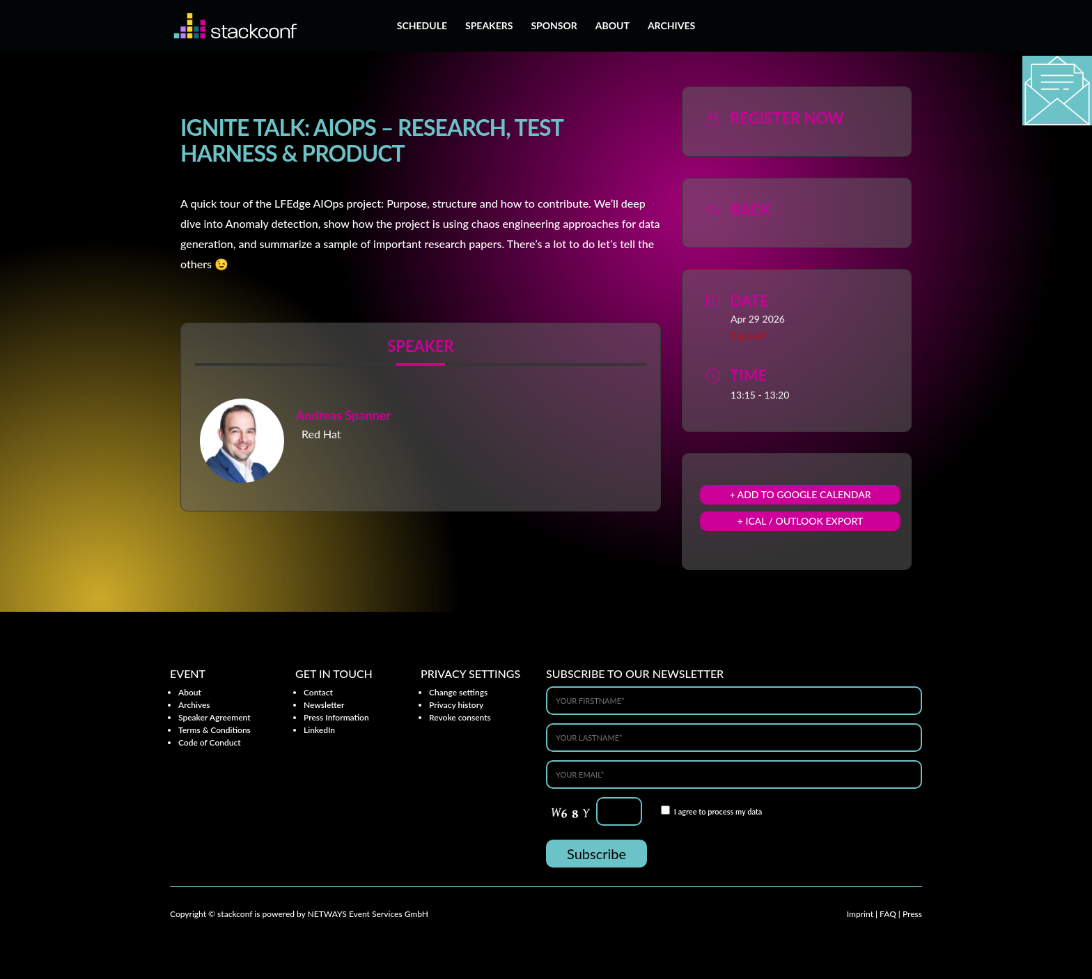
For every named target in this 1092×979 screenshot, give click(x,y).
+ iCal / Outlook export (801, 521)
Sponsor (554, 26)
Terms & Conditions (214, 730)
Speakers (489, 26)
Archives (671, 26)
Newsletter (324, 705)
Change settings (458, 692)
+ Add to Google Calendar (800, 494)
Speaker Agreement (214, 717)
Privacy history (456, 705)
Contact (318, 692)
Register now (787, 118)
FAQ (888, 914)
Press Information (336, 717)
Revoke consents (460, 717)
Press (912, 914)
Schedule (422, 26)
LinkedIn (319, 730)
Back (750, 209)
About (612, 26)
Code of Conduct (209, 742)
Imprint (860, 914)
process (720, 811)
